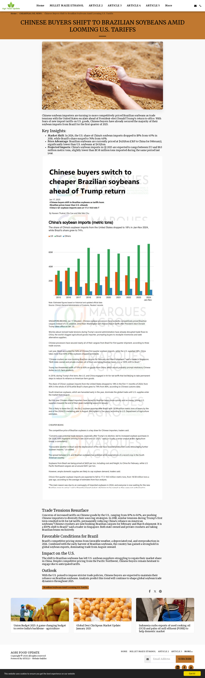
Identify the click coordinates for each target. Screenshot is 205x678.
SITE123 (26, 658)
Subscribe (185, 659)
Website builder (39, 658)
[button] (180, 5)
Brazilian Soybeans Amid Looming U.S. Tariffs (65, 587)
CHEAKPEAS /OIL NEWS (30, 13)
